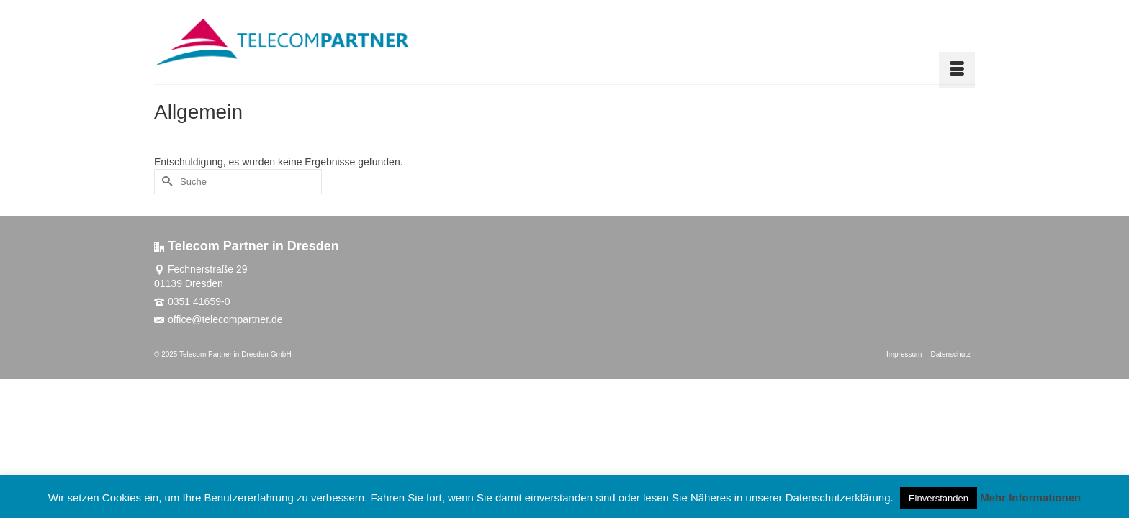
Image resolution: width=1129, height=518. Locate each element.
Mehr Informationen (1030, 497)
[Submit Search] (165, 181)
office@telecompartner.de (218, 319)
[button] (957, 43)
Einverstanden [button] (938, 498)
